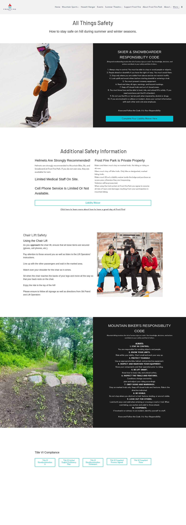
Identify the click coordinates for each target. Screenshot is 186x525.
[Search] (181, 7)
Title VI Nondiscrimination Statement (93, 460)
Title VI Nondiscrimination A (45, 459)
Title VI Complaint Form (141, 459)
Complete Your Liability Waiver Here (139, 119)
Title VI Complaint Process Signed (117, 459)
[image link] (10, 7)
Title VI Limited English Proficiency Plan (69, 460)
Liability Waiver (93, 205)
